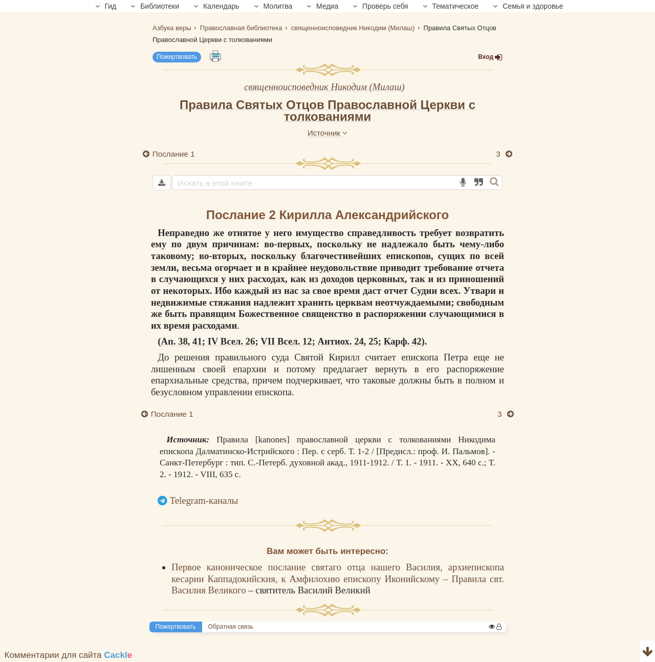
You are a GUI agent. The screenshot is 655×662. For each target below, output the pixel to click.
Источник (327, 133)
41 (197, 341)
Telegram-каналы (204, 500)
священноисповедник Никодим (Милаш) (324, 86)
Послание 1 (173, 154)
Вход (490, 57)
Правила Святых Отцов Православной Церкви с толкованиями (327, 110)
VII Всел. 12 (286, 341)
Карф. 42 (403, 341)
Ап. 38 (174, 341)
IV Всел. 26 (231, 341)
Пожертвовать (177, 56)
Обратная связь (230, 626)
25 (373, 341)
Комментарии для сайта (69, 655)
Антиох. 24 (341, 341)
